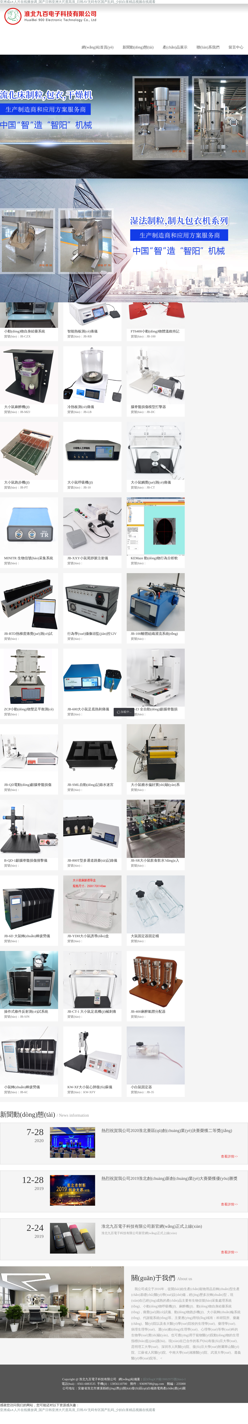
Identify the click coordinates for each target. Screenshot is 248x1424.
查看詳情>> (229, 1156)
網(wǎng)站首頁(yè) (97, 47)
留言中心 (236, 47)
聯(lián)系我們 (208, 47)
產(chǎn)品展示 (175, 47)
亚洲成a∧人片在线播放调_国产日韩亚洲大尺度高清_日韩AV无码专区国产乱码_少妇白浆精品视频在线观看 (77, 2)
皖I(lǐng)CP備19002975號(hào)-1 (164, 1379)
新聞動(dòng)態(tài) (138, 47)
